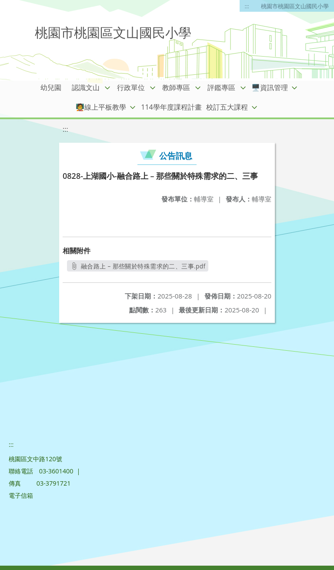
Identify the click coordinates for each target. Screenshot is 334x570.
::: (247, 6)
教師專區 (176, 87)
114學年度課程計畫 (171, 107)
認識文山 (86, 87)
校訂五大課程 (227, 107)
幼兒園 (50, 87)
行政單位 (131, 87)
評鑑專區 (221, 87)
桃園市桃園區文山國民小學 (295, 6)
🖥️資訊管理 (269, 87)
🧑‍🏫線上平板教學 (101, 107)
